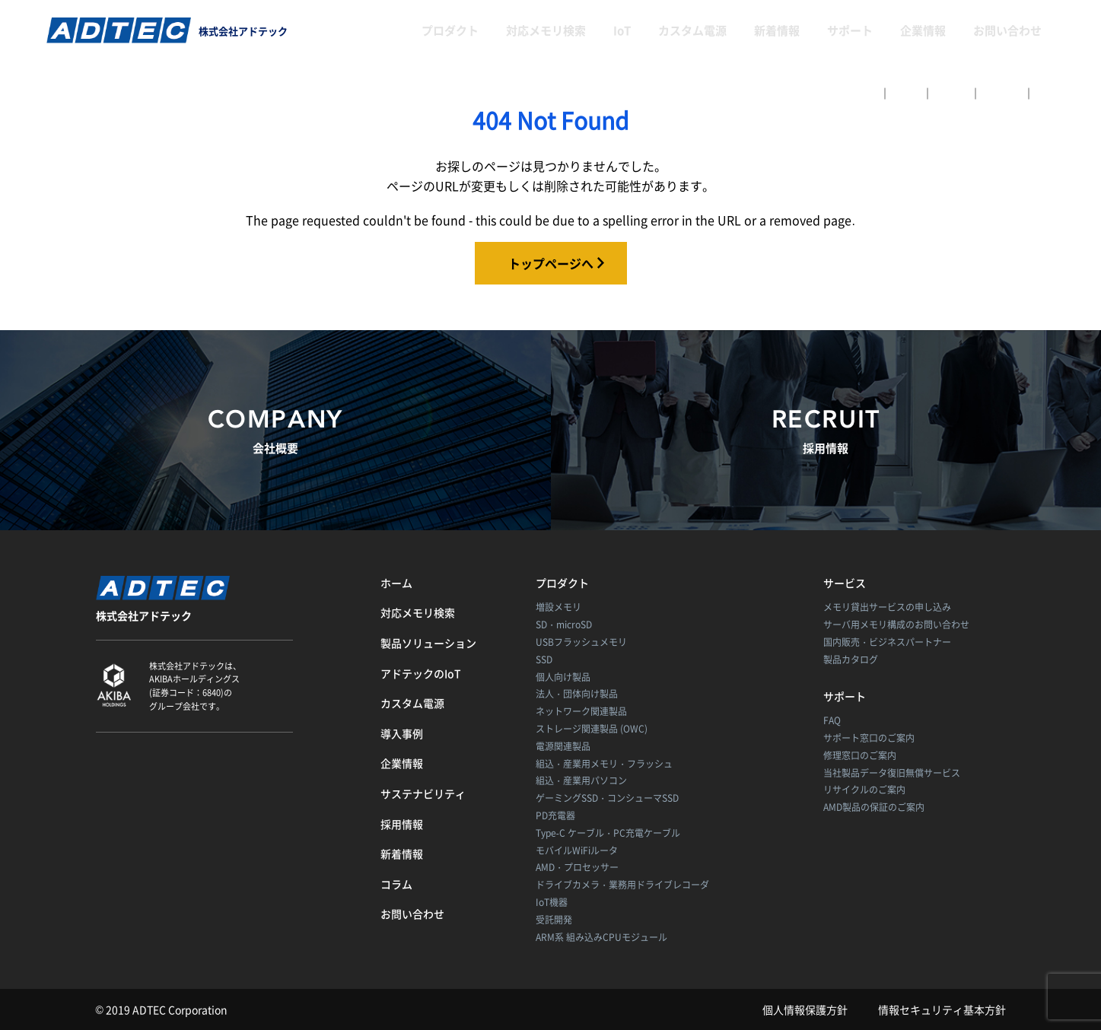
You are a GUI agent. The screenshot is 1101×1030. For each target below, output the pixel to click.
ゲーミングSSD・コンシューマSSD (607, 798)
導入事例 (401, 733)
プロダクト (450, 30)
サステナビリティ (423, 793)
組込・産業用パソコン (581, 780)
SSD (544, 659)
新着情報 (777, 30)
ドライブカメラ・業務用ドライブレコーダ (622, 885)
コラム (396, 884)
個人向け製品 (563, 677)
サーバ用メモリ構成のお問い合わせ (896, 624)
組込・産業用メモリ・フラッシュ (604, 764)
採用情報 (401, 823)
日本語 (906, 92)
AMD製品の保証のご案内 (873, 807)
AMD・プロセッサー (577, 867)
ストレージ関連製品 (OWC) (592, 729)
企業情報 (923, 30)
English (951, 92)
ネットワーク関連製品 (581, 711)
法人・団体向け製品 (577, 694)
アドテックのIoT (420, 673)
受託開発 (554, 920)
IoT (622, 30)
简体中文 (1002, 92)
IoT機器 (552, 902)
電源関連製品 (563, 746)
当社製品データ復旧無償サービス (891, 773)
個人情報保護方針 (805, 1009)
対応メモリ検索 (546, 30)
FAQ (832, 720)
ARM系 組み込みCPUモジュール (601, 937)
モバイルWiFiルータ (577, 850)
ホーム (396, 582)
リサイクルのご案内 (864, 789)
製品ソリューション (428, 642)
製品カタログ (850, 659)
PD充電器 (555, 815)
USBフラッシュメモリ (581, 642)
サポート (850, 30)
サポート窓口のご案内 (869, 738)
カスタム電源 (692, 30)
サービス (844, 582)
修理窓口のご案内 (859, 755)
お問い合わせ (1007, 30)
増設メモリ (558, 607)
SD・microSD (564, 624)
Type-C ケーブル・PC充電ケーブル (608, 833)
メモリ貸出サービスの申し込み (887, 607)
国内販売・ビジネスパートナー (887, 642)
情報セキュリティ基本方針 (942, 1009)
